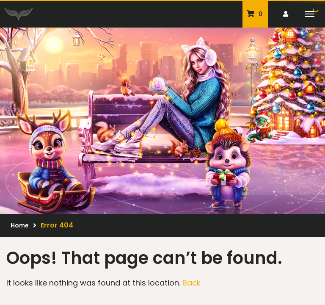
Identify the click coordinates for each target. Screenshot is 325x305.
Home (20, 225)
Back (191, 282)
